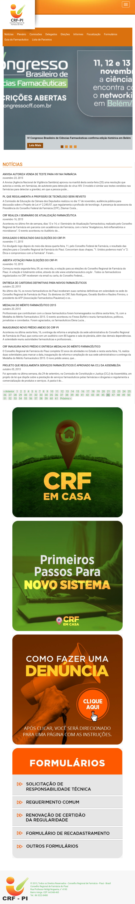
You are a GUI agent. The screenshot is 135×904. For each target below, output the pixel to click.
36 (56, 395)
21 (108, 391)
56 (30, 398)
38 (66, 395)
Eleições (65, 34)
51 (5, 398)
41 (82, 395)
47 (113, 395)
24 (124, 391)
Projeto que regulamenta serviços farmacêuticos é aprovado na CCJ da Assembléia (62, 365)
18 (93, 391)
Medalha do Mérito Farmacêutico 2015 (29, 305)
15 (77, 391)
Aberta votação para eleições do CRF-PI (30, 260)
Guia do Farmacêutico (16, 39)
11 (57, 391)
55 (25, 398)
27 (10, 395)
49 (123, 395)
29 (20, 395)
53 (15, 398)
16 (82, 391)
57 (35, 398)
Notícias (9, 34)
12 (62, 391)
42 (87, 395)
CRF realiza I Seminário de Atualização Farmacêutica (39, 215)
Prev (8, 98)
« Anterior (9, 391)
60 (51, 398)
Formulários (110, 34)
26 (5, 395)
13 (67, 391)
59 (46, 398)
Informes (78, 34)
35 (51, 395)
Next (129, 98)
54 (20, 398)
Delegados (51, 34)
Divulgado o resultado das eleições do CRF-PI (34, 238)
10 (51, 391)
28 (15, 395)
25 (129, 391)
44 (97, 395)
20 (103, 391)
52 (10, 398)
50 (128, 395)
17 (87, 391)
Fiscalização (94, 34)
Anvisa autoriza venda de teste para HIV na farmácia (39, 174)
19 (98, 391)
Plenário (21, 34)
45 (102, 395)
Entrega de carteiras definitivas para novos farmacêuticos (45, 282)
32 (35, 395)
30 (25, 395)
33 (41, 395)
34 (46, 395)
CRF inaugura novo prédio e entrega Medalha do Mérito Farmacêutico (51, 346)
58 (41, 398)
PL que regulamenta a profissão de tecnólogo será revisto (44, 196)
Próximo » (65, 398)
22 (113, 391)
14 (72, 391)
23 (119, 391)
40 (77, 395)
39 (72, 395)
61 (56, 398)
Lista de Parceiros (42, 39)
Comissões (36, 34)
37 (61, 395)
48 (118, 395)
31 (30, 395)
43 (92, 395)
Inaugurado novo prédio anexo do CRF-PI (31, 327)
